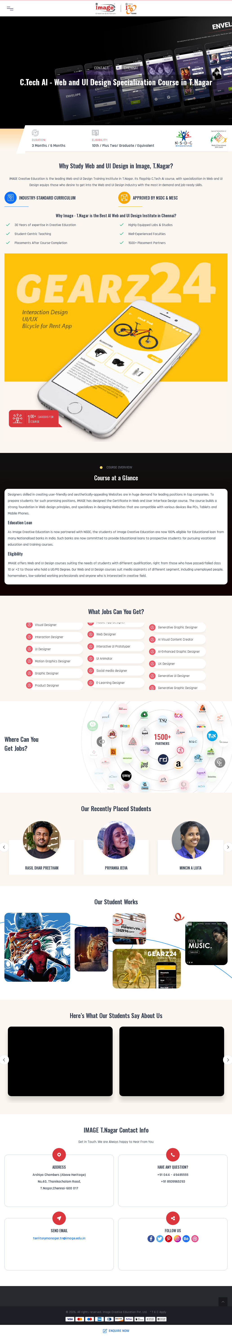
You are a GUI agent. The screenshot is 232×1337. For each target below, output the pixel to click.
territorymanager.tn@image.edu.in (59, 1238)
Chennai (131, 67)
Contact (101, 67)
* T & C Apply (158, 1312)
